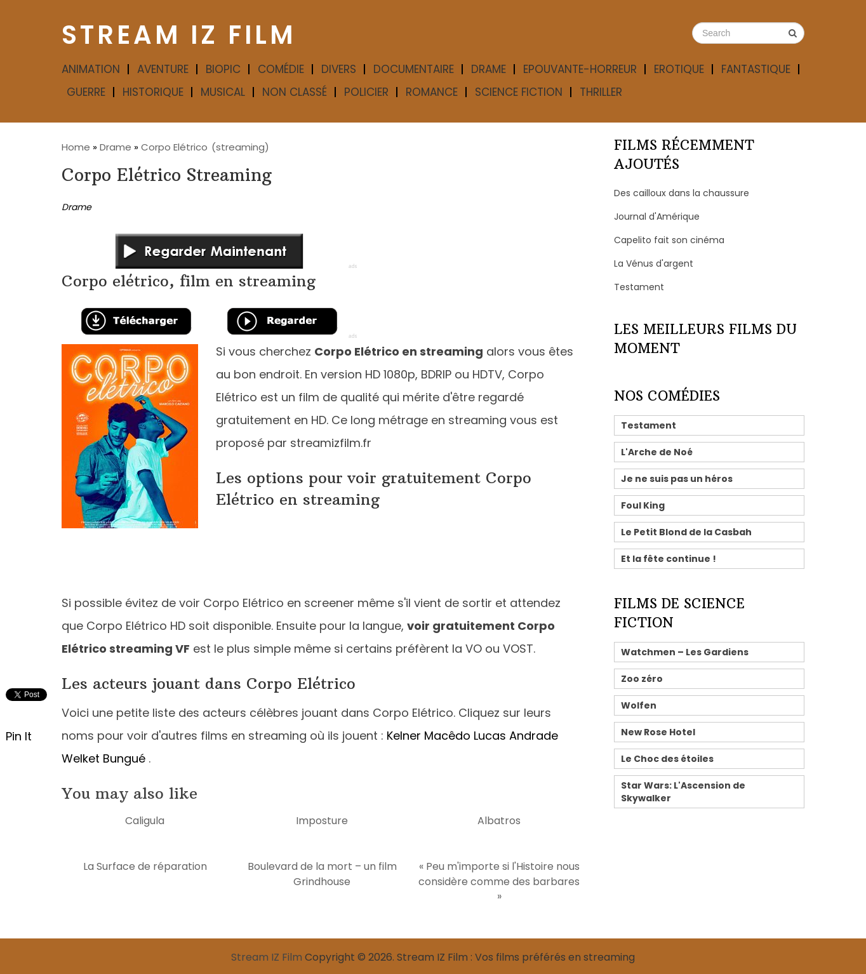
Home (76, 147)
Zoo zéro (642, 678)
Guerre (86, 92)
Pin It (19, 736)
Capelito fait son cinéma (669, 240)
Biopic (223, 69)
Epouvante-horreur (580, 69)
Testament (639, 287)
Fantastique (755, 69)
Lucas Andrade (516, 736)
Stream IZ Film (179, 35)
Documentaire (413, 69)
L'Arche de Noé (657, 452)
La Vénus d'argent (653, 263)
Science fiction (519, 92)
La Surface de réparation (145, 866)
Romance (432, 92)
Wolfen (638, 705)
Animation (91, 69)
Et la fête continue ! (668, 558)
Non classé (294, 92)
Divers (338, 69)
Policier (366, 92)
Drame (488, 69)
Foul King (643, 505)
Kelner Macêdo (428, 736)
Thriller (601, 92)
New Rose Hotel (658, 732)
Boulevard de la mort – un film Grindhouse (322, 873)
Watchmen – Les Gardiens (685, 652)
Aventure (163, 69)
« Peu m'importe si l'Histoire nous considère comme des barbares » (499, 881)
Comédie (281, 69)
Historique (153, 92)
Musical (223, 92)
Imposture (322, 820)
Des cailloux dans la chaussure (681, 193)
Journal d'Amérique (657, 216)
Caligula (144, 820)
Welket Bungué (103, 758)
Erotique (679, 69)
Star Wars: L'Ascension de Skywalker (683, 791)
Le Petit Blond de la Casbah (686, 532)
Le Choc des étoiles (667, 758)
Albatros (499, 820)
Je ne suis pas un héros (677, 478)
